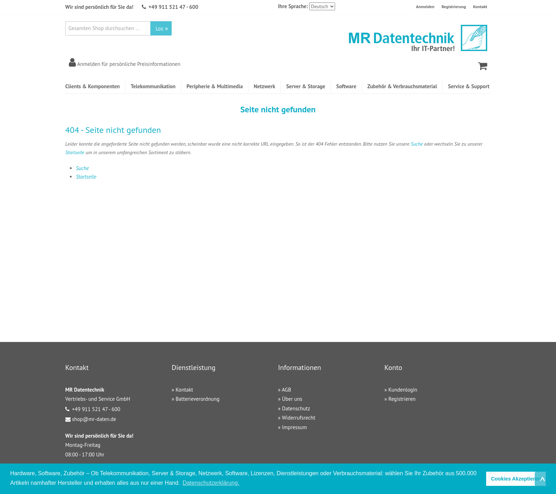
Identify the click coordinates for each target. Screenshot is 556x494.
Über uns (292, 398)
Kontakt (480, 6)
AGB (286, 389)
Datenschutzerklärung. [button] (211, 483)
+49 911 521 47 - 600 (173, 7)
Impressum (294, 427)
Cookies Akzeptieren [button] (516, 479)
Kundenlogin (402, 389)
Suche (417, 144)
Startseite (74, 152)
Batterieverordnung (197, 398)
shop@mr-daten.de (94, 419)
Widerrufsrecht (298, 417)
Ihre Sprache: (293, 6)
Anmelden (425, 6)
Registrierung (453, 6)
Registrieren (402, 398)
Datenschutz (296, 408)
